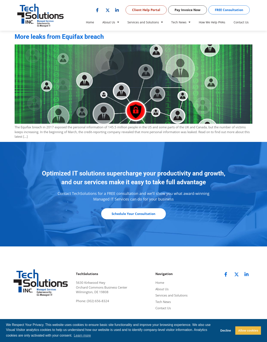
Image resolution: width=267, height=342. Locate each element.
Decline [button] (225, 330)
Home (90, 22)
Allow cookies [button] (248, 330)
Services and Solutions (145, 22)
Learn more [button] (82, 335)
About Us (110, 22)
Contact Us (241, 22)
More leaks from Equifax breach (59, 36)
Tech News (180, 22)
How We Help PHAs (212, 22)
